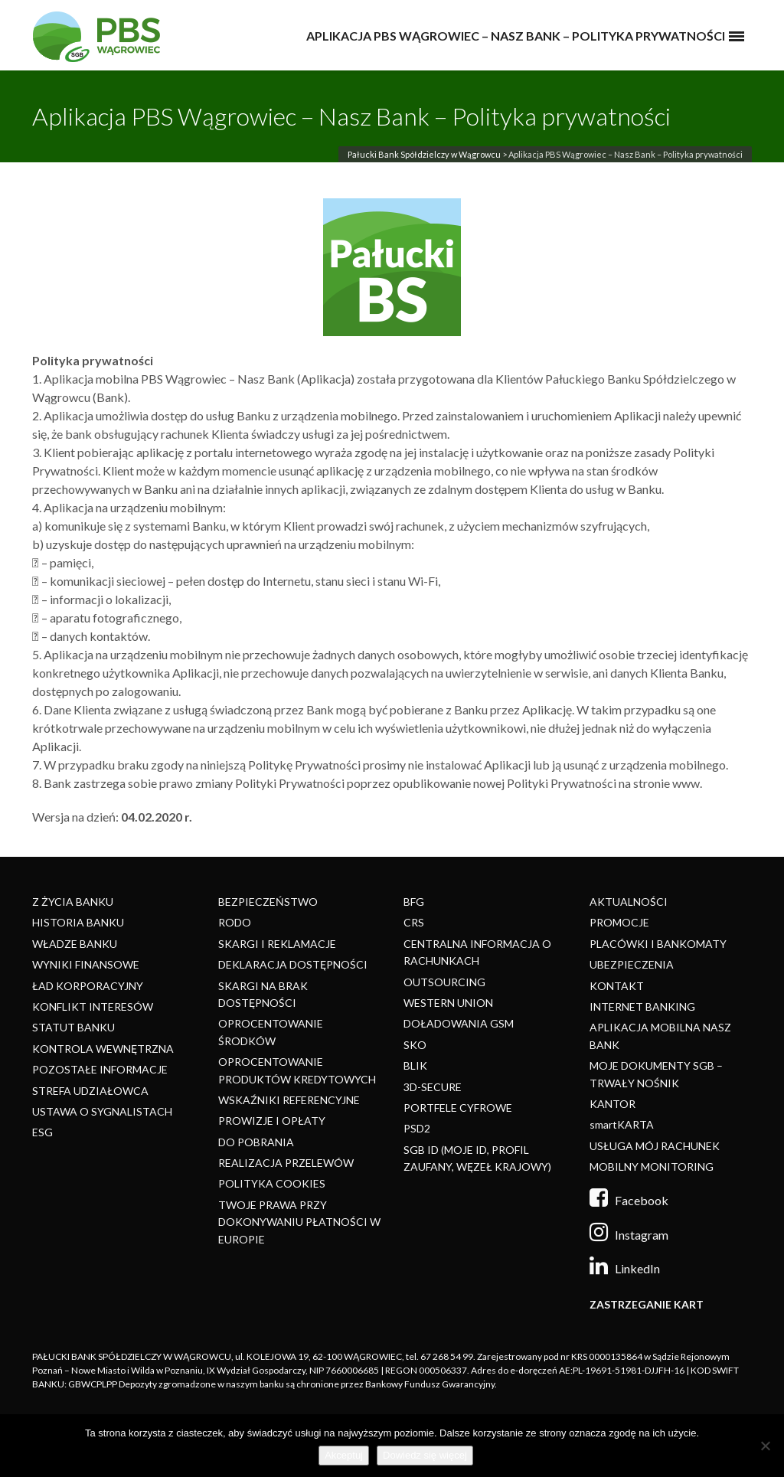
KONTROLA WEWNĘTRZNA (103, 1048)
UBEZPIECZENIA (632, 964)
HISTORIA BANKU (78, 922)
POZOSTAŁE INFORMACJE (100, 1069)
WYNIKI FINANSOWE (85, 964)
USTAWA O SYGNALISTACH (102, 1111)
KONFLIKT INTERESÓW (92, 1006)
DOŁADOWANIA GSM (458, 1023)
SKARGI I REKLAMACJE (277, 943)
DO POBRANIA (256, 1142)
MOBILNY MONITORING (652, 1166)
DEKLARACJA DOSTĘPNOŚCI (293, 964)
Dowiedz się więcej (425, 1455)
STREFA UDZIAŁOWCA (90, 1090)
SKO (414, 1044)
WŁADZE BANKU (74, 943)
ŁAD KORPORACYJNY (87, 985)
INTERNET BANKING (642, 1006)
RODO (234, 922)
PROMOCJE (619, 922)
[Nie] (765, 1445)
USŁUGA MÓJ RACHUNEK (655, 1145)
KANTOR (612, 1103)
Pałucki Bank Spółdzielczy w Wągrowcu (424, 154)
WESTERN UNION (448, 1002)
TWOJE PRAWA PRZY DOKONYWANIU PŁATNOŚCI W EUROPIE (299, 1222)
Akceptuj (344, 1455)
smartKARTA (622, 1124)
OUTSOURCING (444, 981)
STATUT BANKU (73, 1027)
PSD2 (416, 1128)
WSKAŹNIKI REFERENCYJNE (289, 1099)
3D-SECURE (432, 1086)
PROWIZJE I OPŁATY (271, 1120)
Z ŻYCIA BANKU (72, 901)
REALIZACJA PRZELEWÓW (286, 1162)
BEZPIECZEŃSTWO (268, 901)
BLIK (415, 1065)
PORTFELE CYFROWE (457, 1107)
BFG (413, 901)
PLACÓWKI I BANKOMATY (658, 943)
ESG (42, 1132)
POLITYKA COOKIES (271, 1183)
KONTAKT (617, 985)
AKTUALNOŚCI (629, 901)
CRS (413, 922)
